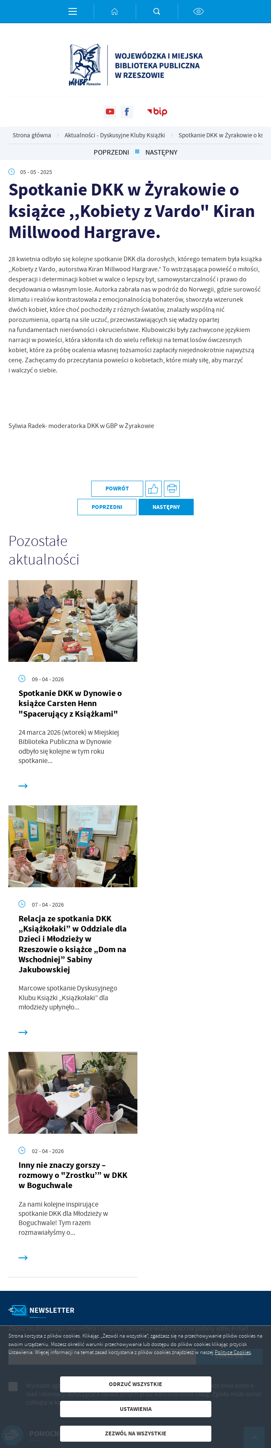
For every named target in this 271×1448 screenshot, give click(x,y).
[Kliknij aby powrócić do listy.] (137, 152)
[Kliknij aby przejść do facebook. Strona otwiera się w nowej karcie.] (127, 112)
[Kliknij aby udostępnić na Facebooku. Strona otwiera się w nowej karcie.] (153, 489)
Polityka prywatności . (176, 1171)
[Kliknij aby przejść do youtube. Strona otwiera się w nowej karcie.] (110, 112)
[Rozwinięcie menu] (135, 1203)
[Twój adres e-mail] (102, 1126)
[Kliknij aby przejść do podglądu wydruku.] (172, 489)
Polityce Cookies (233, 1352)
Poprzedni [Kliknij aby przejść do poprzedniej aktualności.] (111, 152)
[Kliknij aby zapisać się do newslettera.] (229, 1126)
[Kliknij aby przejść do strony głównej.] (114, 11)
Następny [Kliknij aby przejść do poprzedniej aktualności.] (161, 152)
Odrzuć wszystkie (135, 1384)
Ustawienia (136, 1409)
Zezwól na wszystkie (135, 1433)
